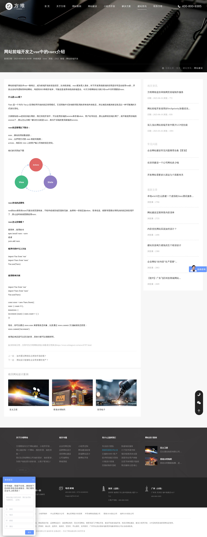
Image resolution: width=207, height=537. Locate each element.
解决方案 (126, 6)
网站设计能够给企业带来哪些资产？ (32, 362)
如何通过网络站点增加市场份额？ (31, 357)
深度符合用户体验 (129, 459)
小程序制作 (43, 515)
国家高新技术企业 (110, 452)
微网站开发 (83, 459)
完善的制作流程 (109, 467)
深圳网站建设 (65, 455)
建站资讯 (142, 6)
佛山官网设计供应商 (74, 515)
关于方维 (60, 6)
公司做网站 (64, 459)
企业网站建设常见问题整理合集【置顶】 (167, 152)
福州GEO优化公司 (127, 515)
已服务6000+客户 (109, 455)
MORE (21, 471)
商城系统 (63, 463)
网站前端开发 (72, 60)
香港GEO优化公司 (110, 515)
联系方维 (157, 6)
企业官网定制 (65, 448)
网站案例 (76, 6)
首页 (178, 70)
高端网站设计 (84, 455)
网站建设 (92, 6)
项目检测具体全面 (129, 455)
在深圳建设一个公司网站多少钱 (163, 164)
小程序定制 (83, 448)
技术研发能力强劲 (110, 459)
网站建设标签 (84, 452)
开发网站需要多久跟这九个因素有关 (165, 176)
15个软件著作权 (128, 452)
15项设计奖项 (108, 463)
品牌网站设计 (65, 452)
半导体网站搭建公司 (92, 515)
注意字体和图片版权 (130, 463)
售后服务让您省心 (129, 467)
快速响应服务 (127, 448)
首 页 (47, 6)
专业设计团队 (108, 448)
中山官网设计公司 (57, 515)
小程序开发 (109, 6)
